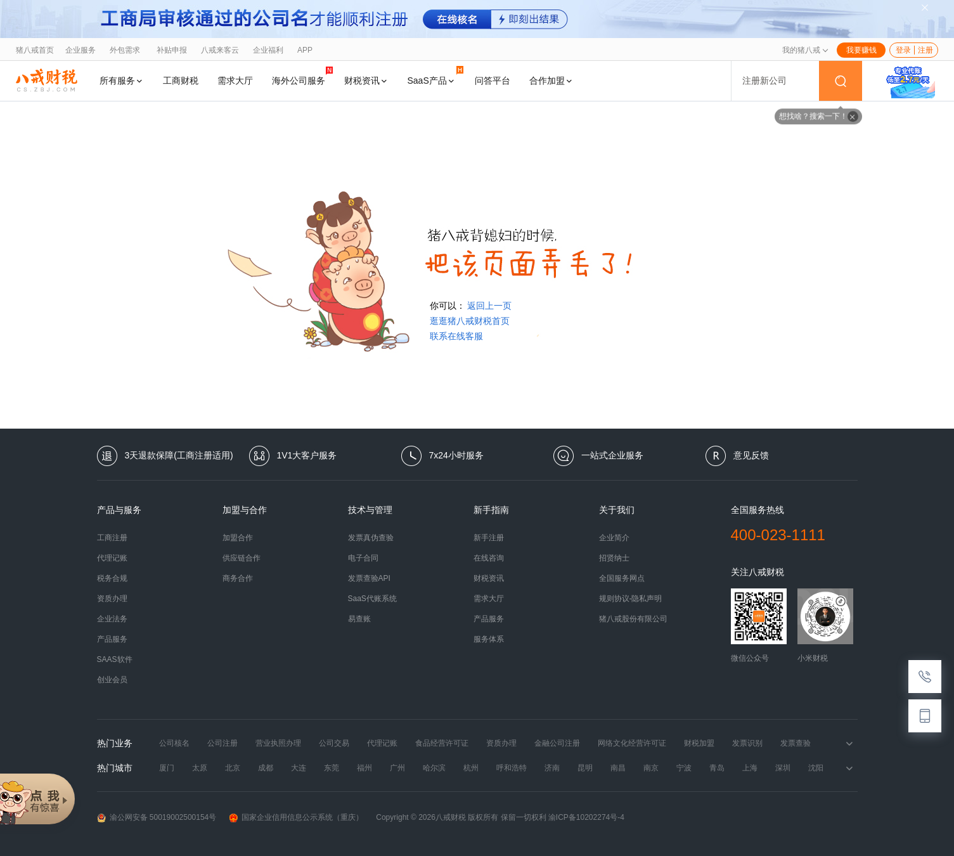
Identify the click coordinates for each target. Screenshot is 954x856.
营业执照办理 (278, 743)
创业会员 (112, 679)
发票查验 (795, 743)
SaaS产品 (435, 76)
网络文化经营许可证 (632, 743)
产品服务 (112, 639)
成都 (265, 767)
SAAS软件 (114, 659)
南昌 (618, 767)
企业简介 (614, 537)
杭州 (471, 767)
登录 (903, 50)
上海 (749, 767)
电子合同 (363, 558)
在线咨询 (489, 558)
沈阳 (815, 767)
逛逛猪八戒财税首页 (470, 321)
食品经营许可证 (441, 743)
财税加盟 (699, 743)
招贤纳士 (614, 558)
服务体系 (489, 639)
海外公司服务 (302, 76)
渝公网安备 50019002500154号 (157, 817)
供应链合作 (241, 558)
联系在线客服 (456, 336)
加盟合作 (237, 537)
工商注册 (112, 537)
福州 (364, 767)
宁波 (684, 767)
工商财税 (180, 80)
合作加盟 (551, 80)
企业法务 (112, 618)
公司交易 (334, 743)
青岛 (717, 767)
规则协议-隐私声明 (630, 598)
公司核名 (174, 743)
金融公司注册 (557, 743)
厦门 (166, 767)
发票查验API (369, 578)
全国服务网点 (622, 578)
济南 (552, 767)
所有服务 (122, 80)
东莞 (331, 767)
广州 (397, 767)
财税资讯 (366, 80)
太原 (199, 767)
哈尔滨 (434, 767)
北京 (232, 767)
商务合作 (237, 578)
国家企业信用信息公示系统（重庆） (296, 817)
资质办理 (112, 598)
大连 (298, 767)
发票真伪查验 (371, 537)
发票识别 (747, 743)
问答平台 (492, 80)
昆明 (585, 767)
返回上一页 (489, 306)
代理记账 (112, 558)
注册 (925, 50)
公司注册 (222, 743)
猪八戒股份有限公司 (633, 618)
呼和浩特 (511, 767)
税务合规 (112, 578)
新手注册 (489, 537)
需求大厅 (235, 80)
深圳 (782, 767)
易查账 (359, 618)
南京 (651, 767)
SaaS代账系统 (372, 598)
